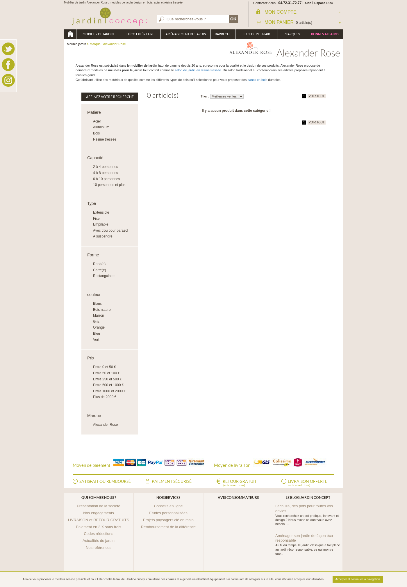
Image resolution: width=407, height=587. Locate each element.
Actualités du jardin (99, 540)
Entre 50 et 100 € (106, 373)
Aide (307, 3)
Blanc (97, 304)
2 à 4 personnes (105, 167)
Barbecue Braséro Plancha (223, 35)
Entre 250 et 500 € (107, 379)
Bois (96, 133)
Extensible (101, 212)
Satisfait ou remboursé (105, 481)
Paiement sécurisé (172, 481)
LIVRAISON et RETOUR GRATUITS (98, 520)
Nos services (168, 497)
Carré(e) (99, 270)
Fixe (96, 219)
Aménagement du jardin (185, 34)
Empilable (100, 224)
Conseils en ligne (168, 506)
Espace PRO (323, 3)
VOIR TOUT (316, 96)
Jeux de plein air (256, 34)
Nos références (98, 547)
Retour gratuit (240, 483)
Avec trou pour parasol (110, 230)
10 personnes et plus (109, 185)
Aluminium (101, 127)
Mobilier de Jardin (98, 34)
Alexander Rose (105, 425)
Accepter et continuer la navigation (357, 579)
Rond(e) (99, 264)
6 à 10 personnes (106, 179)
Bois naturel (102, 310)
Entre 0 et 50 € (104, 367)
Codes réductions (98, 533)
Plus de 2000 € (104, 397)
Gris (96, 322)
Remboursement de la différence (168, 527)
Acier (97, 121)
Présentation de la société (98, 506)
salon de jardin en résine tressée (198, 70)
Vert (96, 340)
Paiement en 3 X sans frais (98, 527)
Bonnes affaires (325, 34)
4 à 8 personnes (105, 173)
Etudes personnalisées (168, 513)
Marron (98, 315)
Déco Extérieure (140, 34)
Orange (99, 327)
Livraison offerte (307, 483)
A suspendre (103, 236)
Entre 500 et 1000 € (108, 385)
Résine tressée (104, 139)
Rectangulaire (104, 276)
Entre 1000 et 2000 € (109, 391)
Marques (292, 34)
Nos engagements (98, 513)
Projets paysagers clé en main (168, 520)
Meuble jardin (70, 34)
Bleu (96, 333)
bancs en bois (257, 79)
